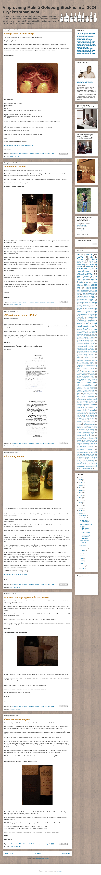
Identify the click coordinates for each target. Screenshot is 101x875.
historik (83, 415)
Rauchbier (92, 373)
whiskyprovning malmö (91, 308)
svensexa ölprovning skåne (85, 326)
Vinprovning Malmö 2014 (88, 385)
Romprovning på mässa (83, 376)
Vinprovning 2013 (88, 294)
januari (83, 568)
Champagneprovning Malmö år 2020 (86, 343)
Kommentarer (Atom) (42, 858)
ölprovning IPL (91, 462)
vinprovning (81, 265)
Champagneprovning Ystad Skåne (85, 349)
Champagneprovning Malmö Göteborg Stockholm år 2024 (86, 43)
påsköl (93, 421)
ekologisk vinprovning (82, 410)
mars (82, 563)
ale (87, 323)
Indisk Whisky (80, 365)
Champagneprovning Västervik (85, 348)
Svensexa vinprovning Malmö (87, 320)
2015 (80, 500)
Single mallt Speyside (88, 377)
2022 (80, 482)
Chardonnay (80, 317)
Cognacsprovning (81, 355)
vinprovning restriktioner (86, 446)
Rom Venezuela (91, 374)
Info (15, 156)
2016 (93, 334)
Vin (18, 156)
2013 (80, 505)
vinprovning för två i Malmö (90, 440)
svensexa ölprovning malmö (85, 305)
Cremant (86, 357)
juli (82, 553)
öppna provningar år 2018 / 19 (86, 468)
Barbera (79, 311)
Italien (88, 319)
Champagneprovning (83, 271)
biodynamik (79, 404)
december (84, 515)
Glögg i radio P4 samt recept (19, 33)
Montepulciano (91, 370)
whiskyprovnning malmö (82, 452)
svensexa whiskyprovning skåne (85, 434)
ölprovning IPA (80, 462)
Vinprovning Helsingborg (83, 384)
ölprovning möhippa (82, 463)
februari (83, 566)
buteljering (79, 405)
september (84, 548)
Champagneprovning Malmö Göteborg (86, 341)
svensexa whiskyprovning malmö (85, 432)
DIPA (93, 357)
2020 (80, 487)
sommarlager (91, 429)
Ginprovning (94, 360)
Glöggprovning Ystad (87, 362)
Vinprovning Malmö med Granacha (86, 387)
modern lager (90, 418)
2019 (80, 490)
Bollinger (86, 337)
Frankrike (87, 360)
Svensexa (92, 380)
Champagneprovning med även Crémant (87, 351)
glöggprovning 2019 (81, 413)
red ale (79, 423)
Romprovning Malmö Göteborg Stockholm (87, 277)
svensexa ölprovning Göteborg (84, 435)
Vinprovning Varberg (82, 398)
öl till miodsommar (89, 460)
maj (82, 558)
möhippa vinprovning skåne (87, 278)
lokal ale (95, 416)
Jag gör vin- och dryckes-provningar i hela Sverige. (85, 81)
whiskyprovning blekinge (84, 449)
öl (19, 587)
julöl (84, 416)
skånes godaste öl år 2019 (90, 427)
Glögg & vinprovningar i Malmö (20, 315)
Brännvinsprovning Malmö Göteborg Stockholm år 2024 (86, 52)
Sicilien (78, 377)
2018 (80, 492)
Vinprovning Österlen (91, 281)
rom (87, 282)
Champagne (89, 266)
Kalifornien (84, 368)
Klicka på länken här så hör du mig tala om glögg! (18, 145)
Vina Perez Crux (91, 382)
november (84, 518)
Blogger (59, 871)
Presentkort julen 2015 (82, 373)
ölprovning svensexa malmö (87, 309)
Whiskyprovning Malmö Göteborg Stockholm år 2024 (86, 40)
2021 (80, 485)
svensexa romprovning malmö (85, 430)
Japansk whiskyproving (91, 365)
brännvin (93, 404)
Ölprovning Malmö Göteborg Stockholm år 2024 (86, 34)
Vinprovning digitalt (83, 401)
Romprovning (84, 291)
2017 (80, 495)
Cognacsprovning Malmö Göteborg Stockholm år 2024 (86, 49)
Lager (78, 370)
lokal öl (81, 418)
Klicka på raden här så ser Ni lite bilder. (15, 574)
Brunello (93, 337)
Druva (11, 304)
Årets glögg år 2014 (88, 454)
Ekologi (89, 359)
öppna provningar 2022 (91, 466)
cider (11, 709)
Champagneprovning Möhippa (85, 345)
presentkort (79, 421)
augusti (83, 550)
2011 (80, 510)
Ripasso (94, 319)
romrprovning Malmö (82, 426)
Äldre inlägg (66, 853)
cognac (91, 407)
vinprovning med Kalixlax (83, 443)
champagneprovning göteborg (85, 300)
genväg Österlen (81, 412)
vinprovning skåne (84, 273)
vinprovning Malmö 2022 (83, 438)
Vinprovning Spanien (89, 393)
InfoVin (16, 304)
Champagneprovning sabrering (86, 352)
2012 (80, 508)
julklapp (78, 416)
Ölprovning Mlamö (81, 455)
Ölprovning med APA (84, 457)
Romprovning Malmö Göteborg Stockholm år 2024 (86, 46)
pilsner (86, 419)
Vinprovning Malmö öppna (83, 391)
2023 (78, 335)
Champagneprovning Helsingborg (87, 340)
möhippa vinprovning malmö (87, 269)
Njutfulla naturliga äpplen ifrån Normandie (26, 597)
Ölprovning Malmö (14, 456)
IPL (83, 319)
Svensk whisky (80, 382)
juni (82, 555)
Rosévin (93, 376)
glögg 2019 (91, 412)
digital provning (91, 409)
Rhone (78, 374)
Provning (15, 446)
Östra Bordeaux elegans (17, 719)
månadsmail (80, 419)
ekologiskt (92, 410)
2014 (80, 503)
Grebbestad (92, 363)
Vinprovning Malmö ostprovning (85, 390)
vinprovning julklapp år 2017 (86, 441)
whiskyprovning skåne (84, 451)
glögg (11, 156)
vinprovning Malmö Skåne (85, 274)
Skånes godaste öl (81, 379)
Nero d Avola (80, 371)
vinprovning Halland (89, 437)
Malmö (83, 370)
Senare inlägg (9, 853)
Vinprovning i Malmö (15, 166)
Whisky (81, 282)
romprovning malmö (89, 303)
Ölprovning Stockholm (83, 334)
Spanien (85, 380)
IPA (78, 294)
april (82, 561)
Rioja (83, 374)
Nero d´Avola (91, 371)
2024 (80, 477)
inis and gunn (91, 415)
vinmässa (79, 437)
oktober (83, 545)
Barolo (90, 335)
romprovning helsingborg (89, 424)
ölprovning (86, 285)
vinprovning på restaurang (90, 444)
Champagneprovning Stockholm (85, 346)
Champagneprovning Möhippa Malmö (87, 314)
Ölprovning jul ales (92, 455)
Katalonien (92, 368)
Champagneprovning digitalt (86, 315)
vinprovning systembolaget (84, 448)
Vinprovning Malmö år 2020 (85, 296)
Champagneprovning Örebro (85, 354)
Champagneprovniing (92, 338)
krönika (88, 416)
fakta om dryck (82, 268)
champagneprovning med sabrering (87, 302)
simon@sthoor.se (82, 230)
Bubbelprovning (80, 338)
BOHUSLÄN (84, 335)
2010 (80, 513)
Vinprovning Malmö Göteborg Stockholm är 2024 (86, 37)
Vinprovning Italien (82, 322)
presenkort (92, 419)
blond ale (86, 404)
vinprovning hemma (82, 306)
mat (80, 303)
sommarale (81, 429)
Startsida (38, 853)
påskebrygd (87, 421)
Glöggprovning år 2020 (82, 363)
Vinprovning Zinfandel (91, 399)
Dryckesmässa (80, 359)
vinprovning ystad (89, 332)
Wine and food (90, 402)
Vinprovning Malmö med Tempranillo (86, 388)
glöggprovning (91, 293)
